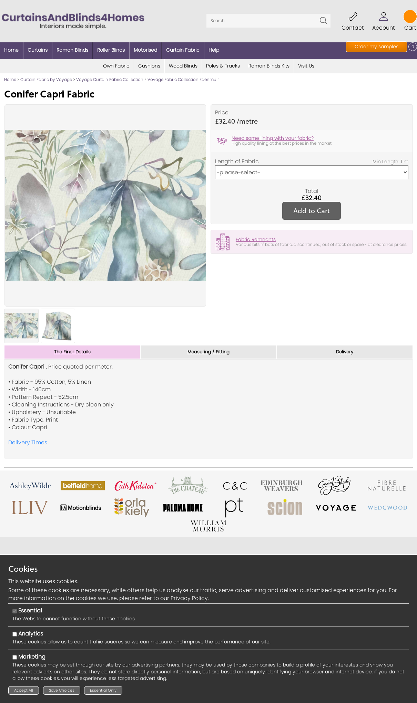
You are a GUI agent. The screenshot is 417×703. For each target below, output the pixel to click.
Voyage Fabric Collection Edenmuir (183, 76)
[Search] (268, 19)
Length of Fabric (237, 158)
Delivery (344, 348)
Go (323, 19)
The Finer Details (72, 348)
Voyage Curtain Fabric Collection (109, 76)
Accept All (23, 690)
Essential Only (103, 690)
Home (10, 76)
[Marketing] (14, 657)
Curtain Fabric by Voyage (46, 76)
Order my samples (376, 46)
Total (311, 187)
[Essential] (14, 611)
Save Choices (61, 690)
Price (221, 109)
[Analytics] (14, 634)
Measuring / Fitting (208, 348)
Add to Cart (311, 207)
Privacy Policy (189, 598)
